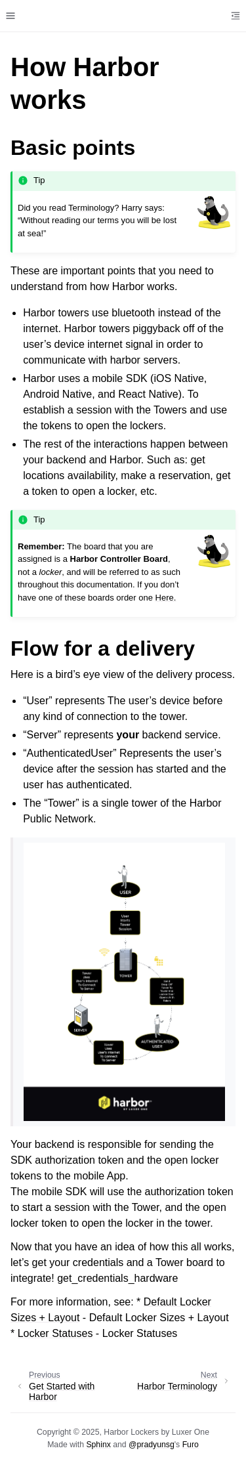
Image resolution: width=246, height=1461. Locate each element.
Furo (190, 1444)
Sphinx (98, 1444)
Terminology (91, 208)
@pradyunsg (151, 1444)
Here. (165, 598)
